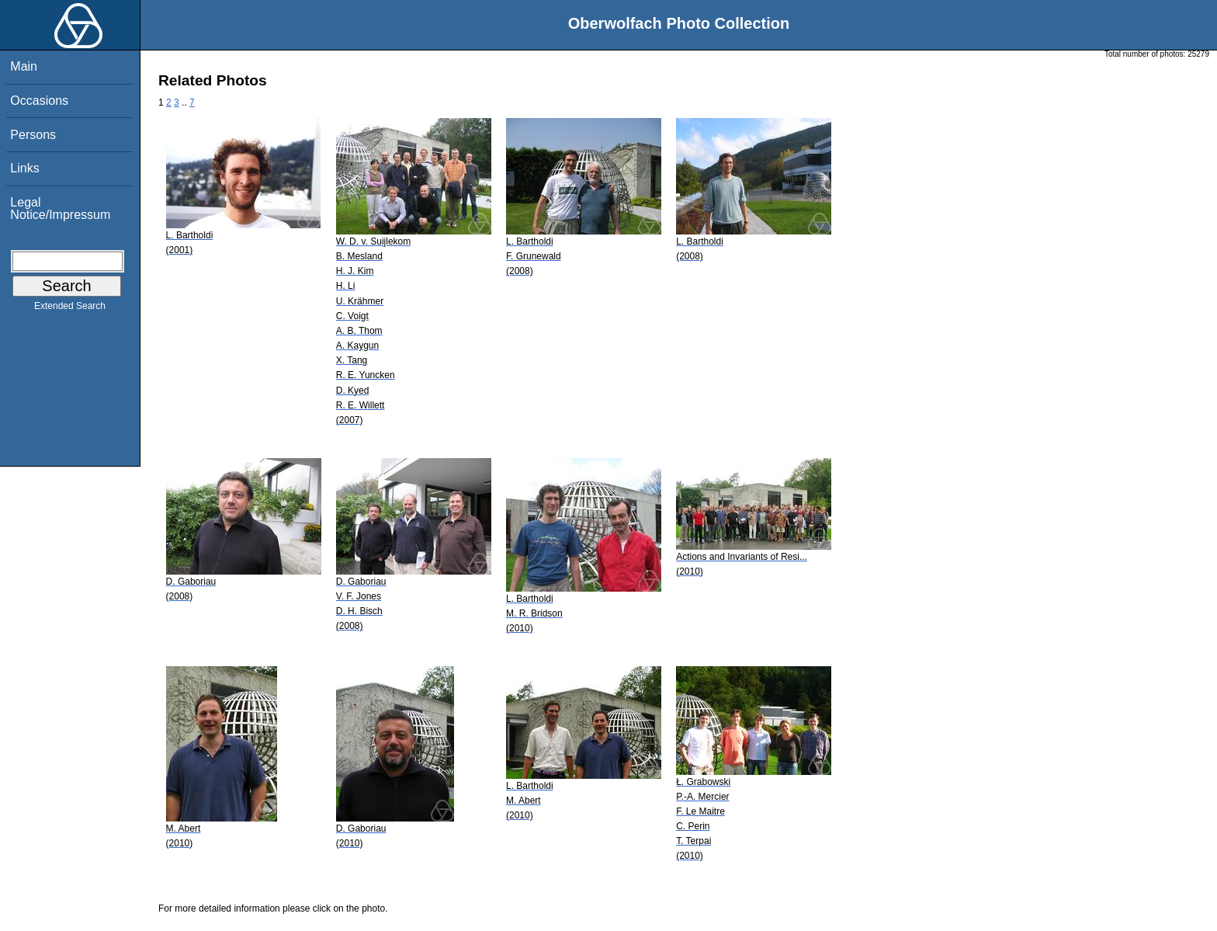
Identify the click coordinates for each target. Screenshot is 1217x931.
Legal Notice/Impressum (60, 208)
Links (24, 168)
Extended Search (70, 309)
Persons (33, 134)
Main (23, 66)
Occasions (39, 100)
